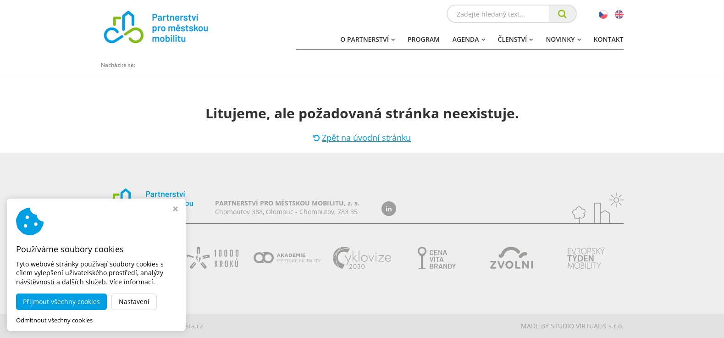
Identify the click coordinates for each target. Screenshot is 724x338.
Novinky (563, 39)
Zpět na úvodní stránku (362, 137)
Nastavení (134, 301)
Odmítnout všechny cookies (54, 320)
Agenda (469, 39)
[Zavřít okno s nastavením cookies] (175, 209)
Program (424, 39)
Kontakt (609, 39)
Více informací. (132, 281)
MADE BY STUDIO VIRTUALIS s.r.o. (572, 325)
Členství (515, 39)
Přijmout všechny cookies (61, 301)
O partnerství (367, 39)
